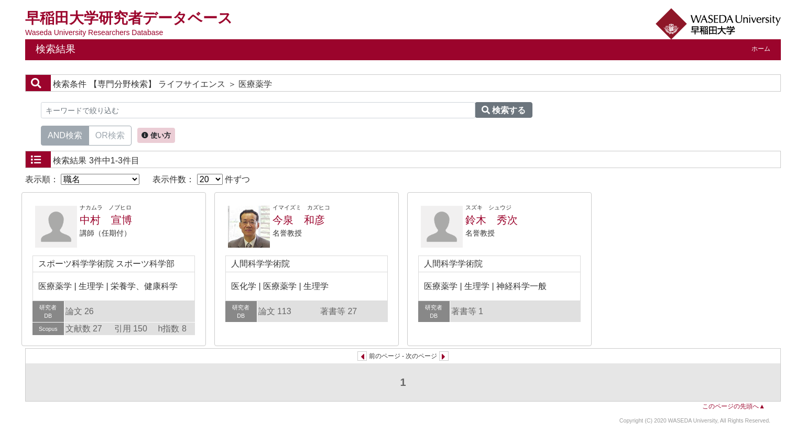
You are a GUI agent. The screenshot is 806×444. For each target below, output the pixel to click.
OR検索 (110, 134)
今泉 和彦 (299, 220)
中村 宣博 (106, 220)
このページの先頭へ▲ (733, 406)
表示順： (82, 179)
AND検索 (65, 134)
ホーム (760, 48)
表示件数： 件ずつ (201, 179)
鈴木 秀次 (491, 220)
